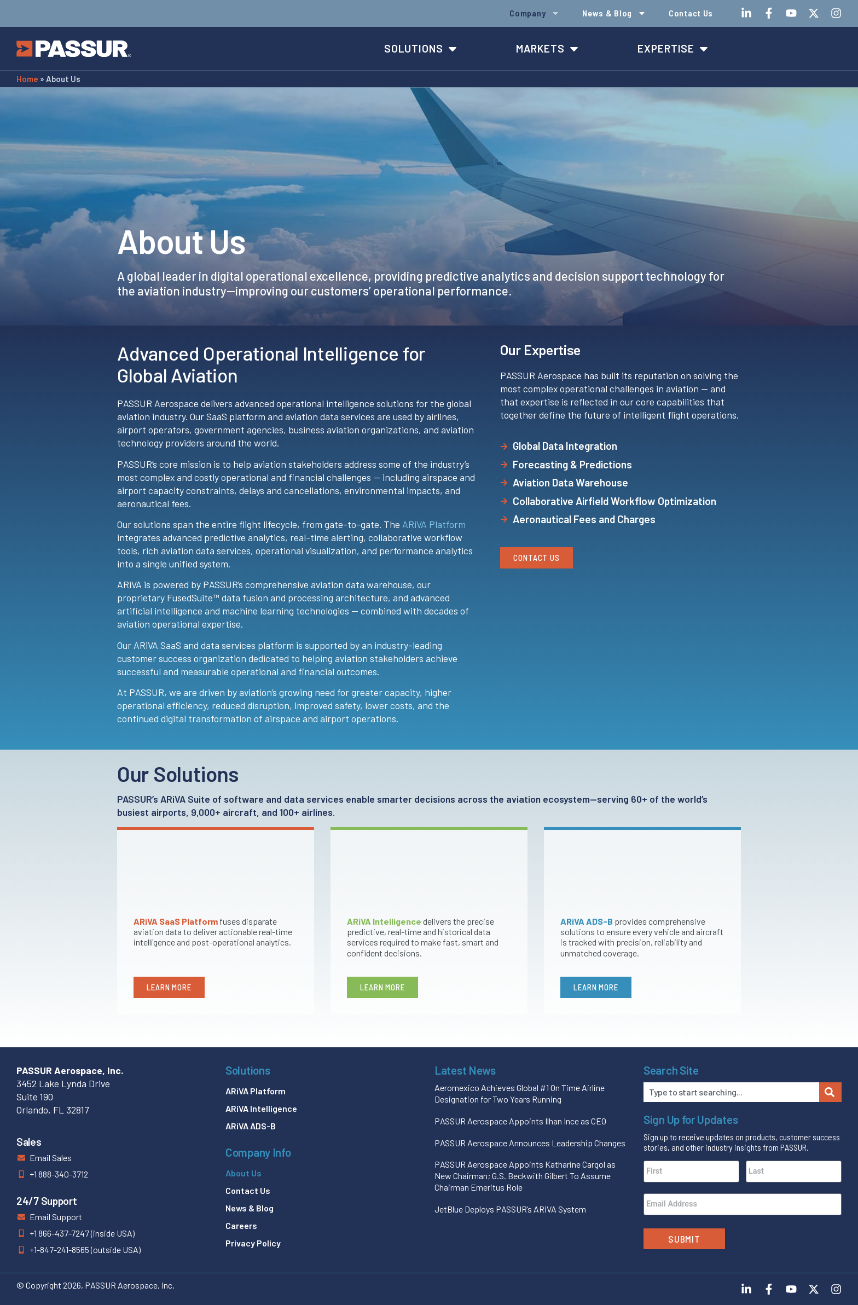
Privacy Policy (253, 1243)
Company (534, 13)
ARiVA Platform (434, 524)
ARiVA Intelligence (261, 1108)
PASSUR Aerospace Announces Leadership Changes (529, 1143)
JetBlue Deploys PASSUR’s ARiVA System (510, 1209)
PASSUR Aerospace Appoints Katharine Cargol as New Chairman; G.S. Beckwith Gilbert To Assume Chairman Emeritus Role (525, 1175)
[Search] (830, 1092)
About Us (243, 1173)
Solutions (247, 1070)
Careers (241, 1225)
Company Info (258, 1152)
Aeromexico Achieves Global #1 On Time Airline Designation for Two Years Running (519, 1093)
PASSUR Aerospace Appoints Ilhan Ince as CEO (520, 1121)
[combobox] (731, 1092)
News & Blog (614, 13)
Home (27, 79)
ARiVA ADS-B (250, 1126)
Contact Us (691, 13)
